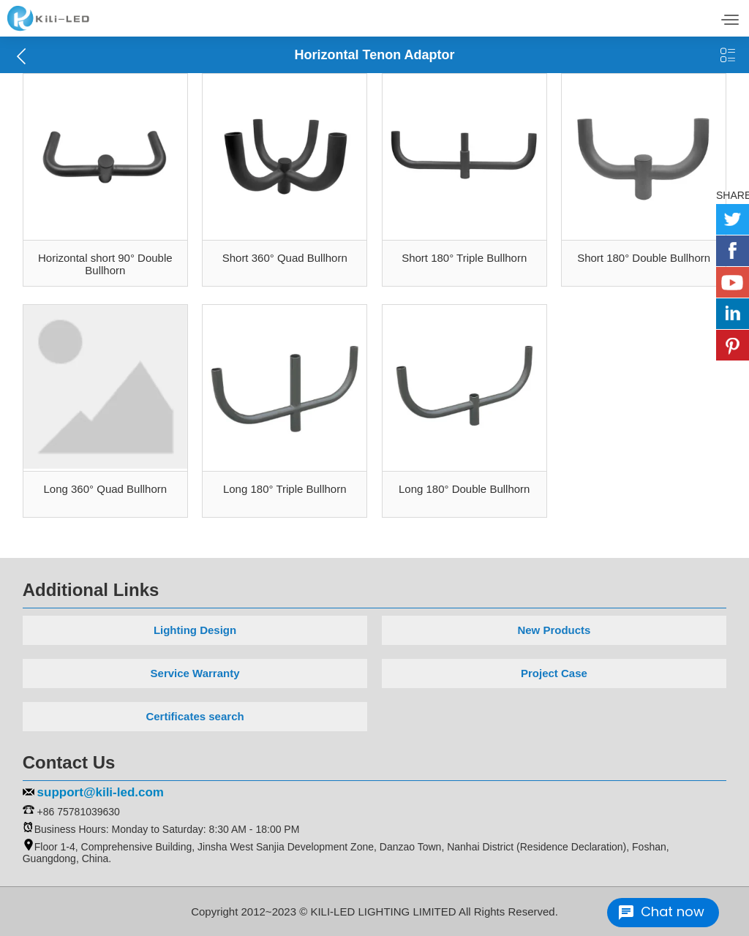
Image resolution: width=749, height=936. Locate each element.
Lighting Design (195, 630)
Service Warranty (195, 673)
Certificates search (195, 716)
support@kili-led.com (100, 792)
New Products (553, 630)
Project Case (554, 673)
